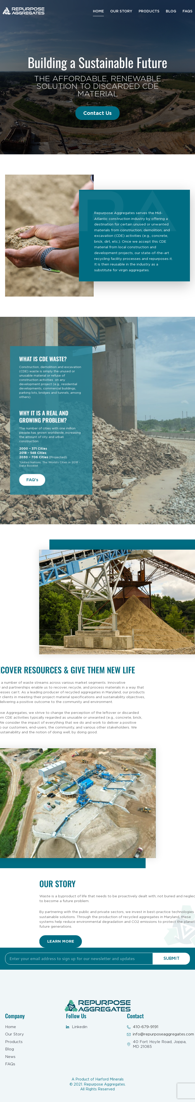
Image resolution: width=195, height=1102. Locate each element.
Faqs (187, 11)
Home (98, 11)
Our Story (121, 11)
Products (149, 11)
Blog (171, 11)
